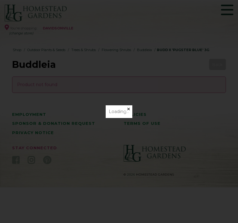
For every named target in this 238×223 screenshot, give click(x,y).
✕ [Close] (128, 109)
